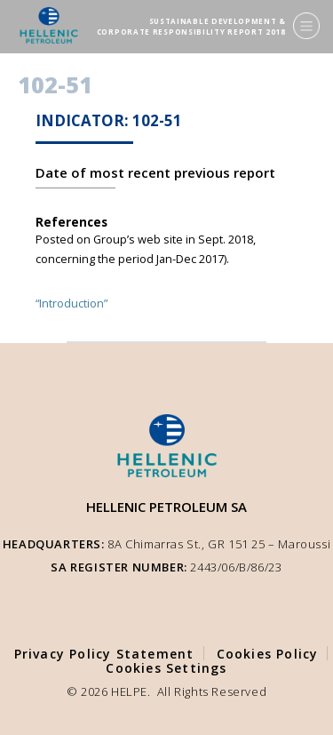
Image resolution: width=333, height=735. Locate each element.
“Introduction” (71, 303)
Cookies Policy (268, 653)
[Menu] (306, 25)
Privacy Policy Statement (104, 653)
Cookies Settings (166, 667)
